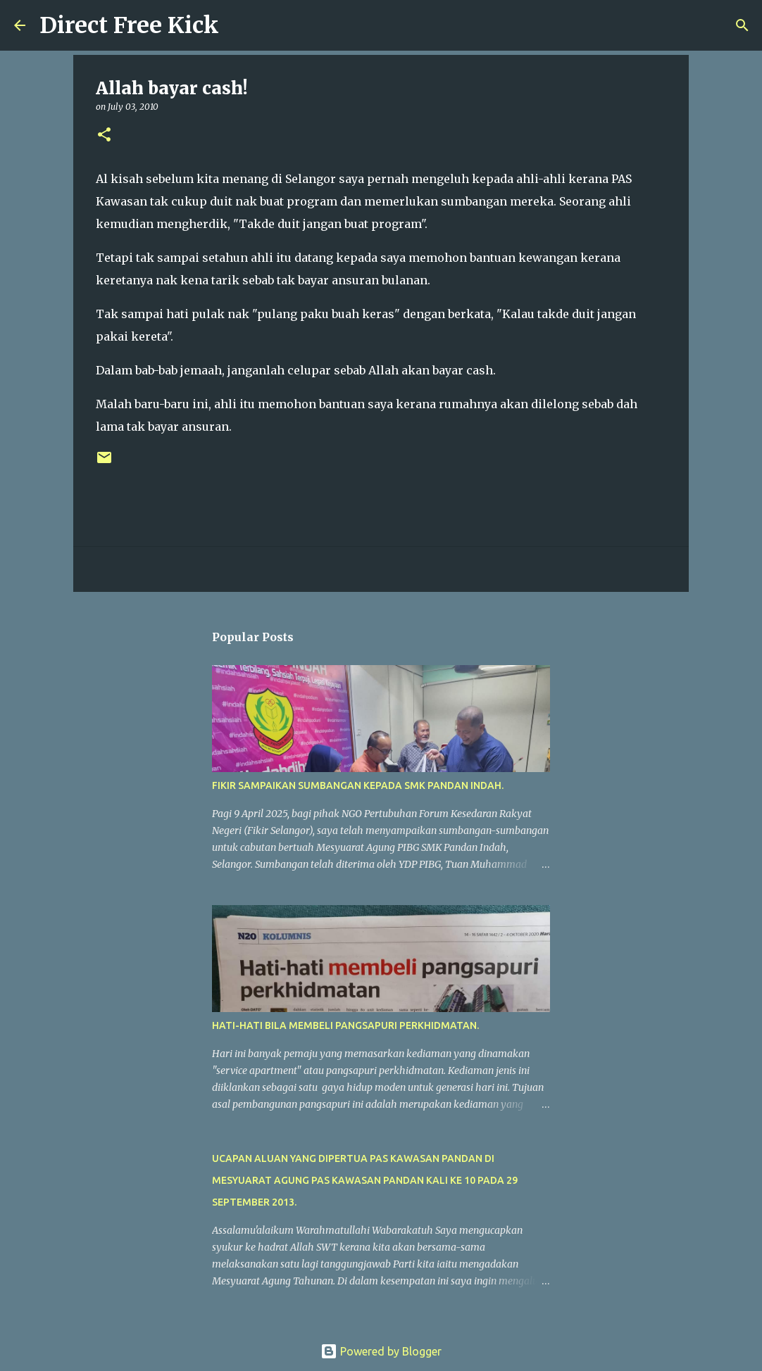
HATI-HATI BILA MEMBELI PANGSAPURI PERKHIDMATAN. (345, 1025)
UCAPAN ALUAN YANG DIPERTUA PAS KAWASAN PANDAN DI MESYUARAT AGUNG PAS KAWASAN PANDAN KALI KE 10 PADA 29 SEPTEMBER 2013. (365, 1180)
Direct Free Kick (129, 25)
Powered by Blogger (381, 1351)
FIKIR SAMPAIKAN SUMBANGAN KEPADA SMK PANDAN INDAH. (358, 785)
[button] (104, 135)
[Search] (238, 25)
